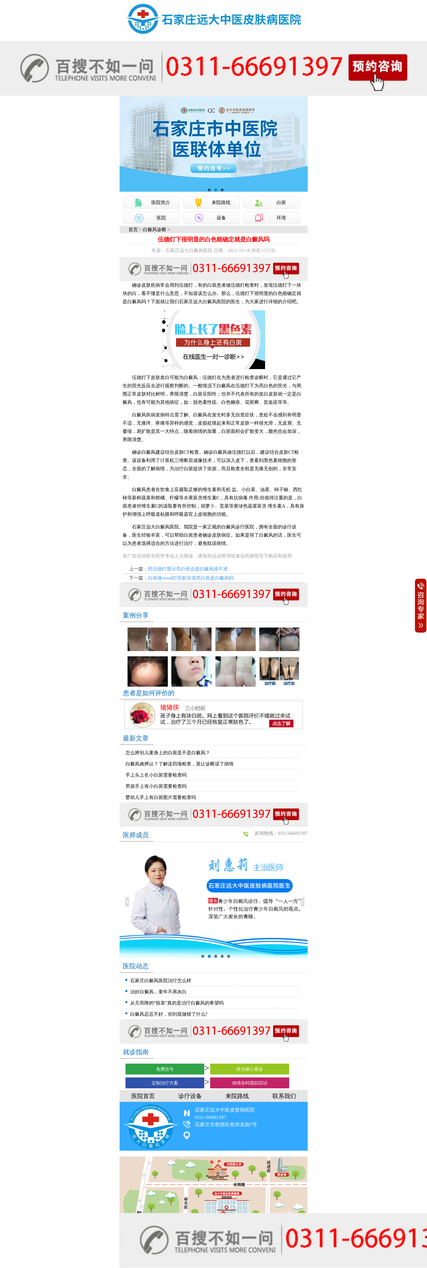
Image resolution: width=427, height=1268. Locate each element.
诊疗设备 (190, 1096)
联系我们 (284, 1096)
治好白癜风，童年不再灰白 (158, 991)
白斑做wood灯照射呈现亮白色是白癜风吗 (191, 577)
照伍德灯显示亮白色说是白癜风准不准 (188, 568)
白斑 (281, 202)
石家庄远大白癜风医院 (202, 301)
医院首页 (143, 1096)
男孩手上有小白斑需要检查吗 (156, 786)
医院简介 (160, 202)
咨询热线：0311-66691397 (281, 833)
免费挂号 (165, 1069)
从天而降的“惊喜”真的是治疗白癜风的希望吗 (177, 1002)
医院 (161, 217)
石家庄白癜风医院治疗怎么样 (160, 980)
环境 (281, 217)
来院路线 (221, 202)
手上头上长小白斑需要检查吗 (156, 775)
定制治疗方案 (165, 1083)
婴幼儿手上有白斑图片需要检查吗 (160, 797)
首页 (133, 229)
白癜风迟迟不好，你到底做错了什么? (168, 1014)
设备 (221, 217)
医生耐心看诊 (250, 1069)
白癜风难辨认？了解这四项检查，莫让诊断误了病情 (179, 763)
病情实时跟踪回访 (249, 1083)
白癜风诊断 (154, 229)
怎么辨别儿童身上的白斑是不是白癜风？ (167, 752)
